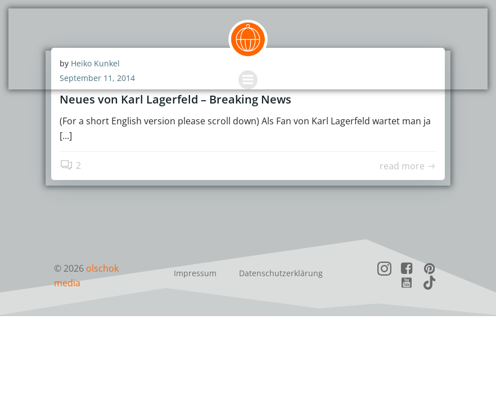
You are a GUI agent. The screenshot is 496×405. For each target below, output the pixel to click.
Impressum (195, 273)
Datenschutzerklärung (281, 273)
